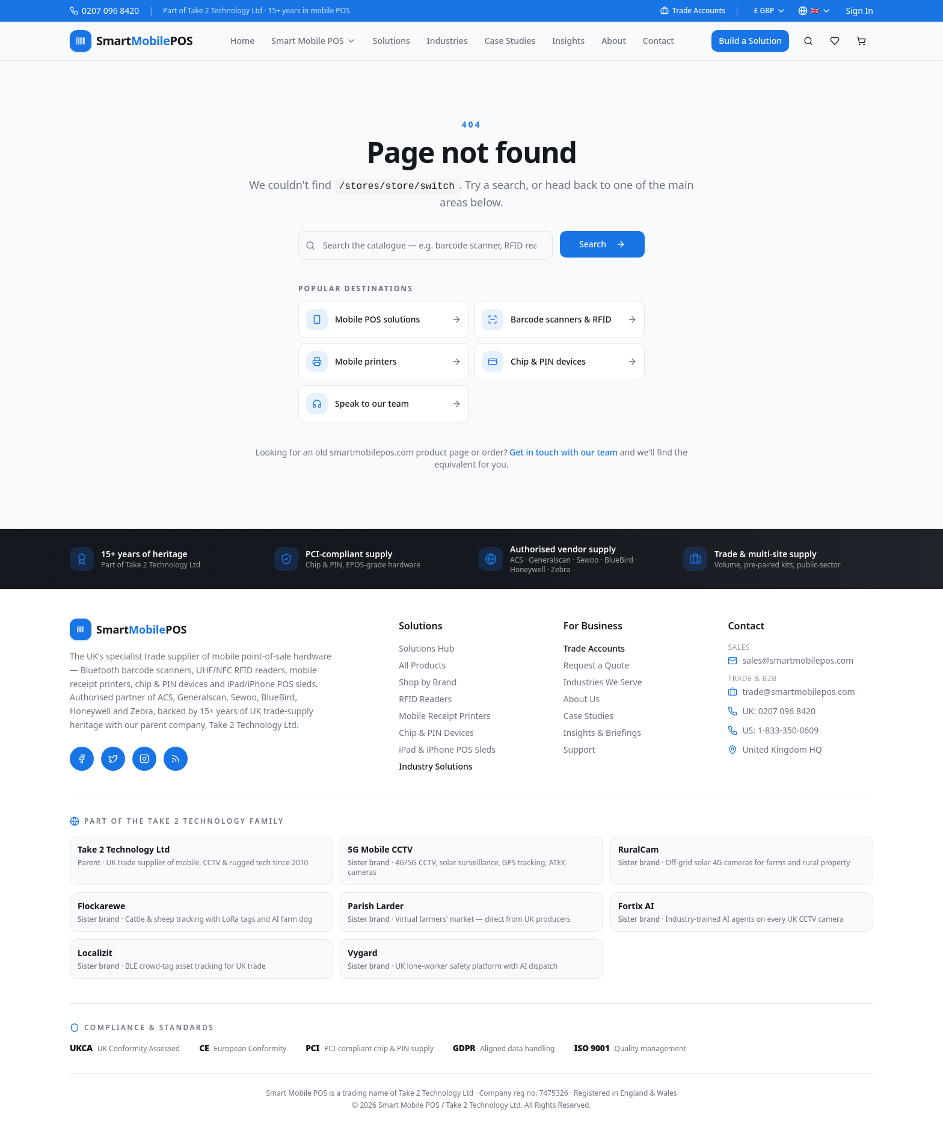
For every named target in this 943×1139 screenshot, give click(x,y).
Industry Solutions (435, 766)
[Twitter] (113, 759)
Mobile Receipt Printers (445, 715)
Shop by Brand (427, 682)
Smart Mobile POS (313, 40)
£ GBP (770, 10)
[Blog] (176, 759)
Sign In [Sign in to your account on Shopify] (859, 10)
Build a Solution (750, 40)
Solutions (391, 40)
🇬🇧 (814, 10)
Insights (568, 40)
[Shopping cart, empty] (861, 41)
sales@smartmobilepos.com (790, 660)
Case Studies (510, 40)
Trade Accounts (692, 11)
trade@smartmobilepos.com (791, 691)
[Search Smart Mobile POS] (425, 245)
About (613, 40)
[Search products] (808, 41)
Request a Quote (597, 665)
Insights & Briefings (602, 732)
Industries (447, 40)
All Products (422, 665)
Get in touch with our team (563, 452)
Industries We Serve (603, 682)
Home (242, 40)
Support (579, 749)
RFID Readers (425, 699)
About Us (582, 699)
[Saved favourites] (835, 41)
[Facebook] (82, 759)
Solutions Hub (426, 648)
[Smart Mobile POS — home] (131, 41)
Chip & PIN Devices (436, 732)
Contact (658, 40)
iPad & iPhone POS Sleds (447, 749)
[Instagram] (144, 759)
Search (602, 244)
